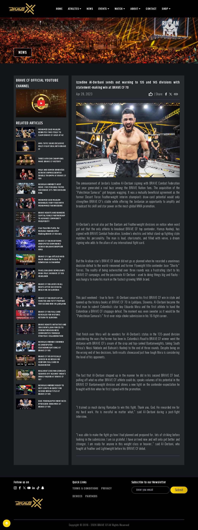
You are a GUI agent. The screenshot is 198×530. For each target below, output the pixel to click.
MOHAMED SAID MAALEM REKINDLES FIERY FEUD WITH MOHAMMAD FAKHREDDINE (51, 203)
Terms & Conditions (85, 488)
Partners (91, 496)
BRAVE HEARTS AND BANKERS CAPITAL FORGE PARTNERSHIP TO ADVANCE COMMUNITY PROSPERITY (51, 217)
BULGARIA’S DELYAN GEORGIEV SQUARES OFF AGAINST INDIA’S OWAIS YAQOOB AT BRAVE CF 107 (52, 375)
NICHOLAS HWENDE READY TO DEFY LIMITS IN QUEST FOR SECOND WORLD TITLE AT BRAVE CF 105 (51, 389)
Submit (179, 490)
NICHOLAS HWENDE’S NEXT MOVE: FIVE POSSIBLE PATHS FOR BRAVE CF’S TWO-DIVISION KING (52, 188)
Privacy (106, 488)
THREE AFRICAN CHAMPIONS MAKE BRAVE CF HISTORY (51, 160)
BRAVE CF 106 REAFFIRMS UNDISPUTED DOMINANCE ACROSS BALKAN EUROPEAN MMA (50, 245)
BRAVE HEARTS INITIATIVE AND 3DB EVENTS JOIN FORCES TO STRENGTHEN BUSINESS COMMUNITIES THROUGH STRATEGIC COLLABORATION (52, 330)
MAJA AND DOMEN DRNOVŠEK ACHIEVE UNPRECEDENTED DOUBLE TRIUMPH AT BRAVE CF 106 (52, 174)
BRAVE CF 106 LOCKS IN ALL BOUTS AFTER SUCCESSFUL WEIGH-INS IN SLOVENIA (50, 287)
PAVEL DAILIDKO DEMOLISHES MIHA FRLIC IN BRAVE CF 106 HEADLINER (51, 273)
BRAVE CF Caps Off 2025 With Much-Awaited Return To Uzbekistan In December (51, 259)
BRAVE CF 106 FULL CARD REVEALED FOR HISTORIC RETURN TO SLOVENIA (49, 314)
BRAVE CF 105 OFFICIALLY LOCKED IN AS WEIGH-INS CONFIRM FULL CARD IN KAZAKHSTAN (49, 360)
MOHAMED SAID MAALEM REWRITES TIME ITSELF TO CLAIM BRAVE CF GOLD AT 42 (51, 132)
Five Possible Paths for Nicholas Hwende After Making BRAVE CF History (50, 231)
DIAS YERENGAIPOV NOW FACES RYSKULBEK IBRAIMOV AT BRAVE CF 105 (52, 404)
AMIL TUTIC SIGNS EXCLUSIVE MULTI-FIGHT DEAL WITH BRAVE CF (52, 146)
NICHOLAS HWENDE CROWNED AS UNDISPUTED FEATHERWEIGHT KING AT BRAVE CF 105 (51, 346)
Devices (77, 496)
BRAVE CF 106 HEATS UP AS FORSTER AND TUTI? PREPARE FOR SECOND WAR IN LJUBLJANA (52, 301)
